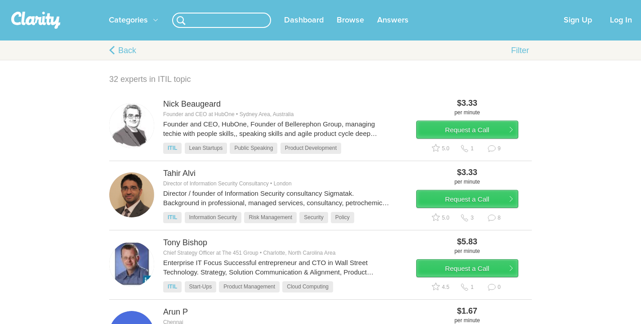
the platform (95, 5)
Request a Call (479, 145)
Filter (520, 61)
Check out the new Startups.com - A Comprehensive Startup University (429, 6)
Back (127, 61)
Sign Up (578, 31)
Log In (621, 31)
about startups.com (558, 6)
